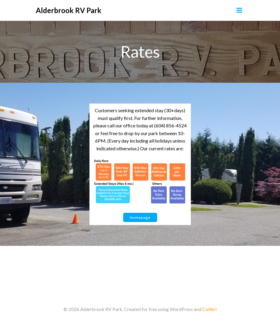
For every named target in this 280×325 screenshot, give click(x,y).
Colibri (209, 309)
